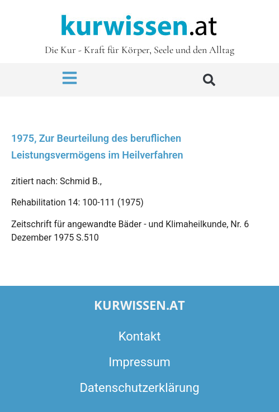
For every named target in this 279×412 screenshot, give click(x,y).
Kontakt (140, 336)
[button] (209, 80)
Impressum (139, 362)
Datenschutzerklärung (139, 388)
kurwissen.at (139, 304)
